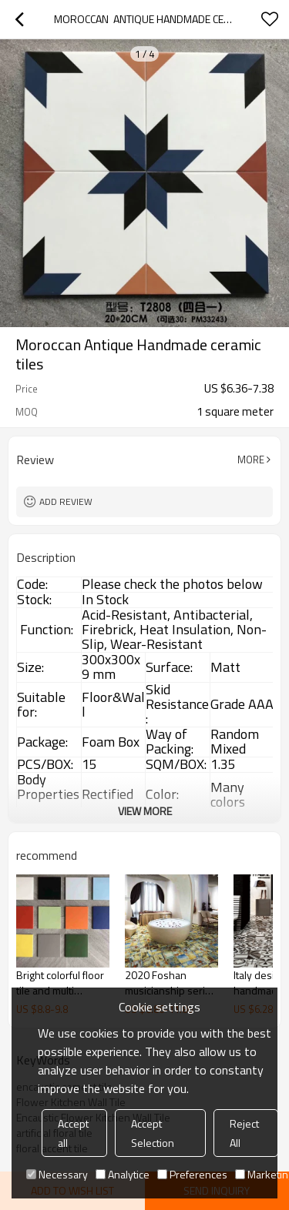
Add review (65, 501)
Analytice (123, 1174)
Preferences (192, 1174)
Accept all (73, 1133)
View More (145, 811)
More (250, 459)
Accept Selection (152, 1133)
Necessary (57, 1174)
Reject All (244, 1133)
